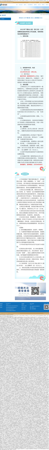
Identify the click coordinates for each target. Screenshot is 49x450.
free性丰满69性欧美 (24, 392)
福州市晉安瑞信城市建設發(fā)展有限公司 (11, 307)
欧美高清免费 (11, 418)
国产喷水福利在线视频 (17, 329)
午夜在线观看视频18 (21, 336)
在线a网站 (16, 383)
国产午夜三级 (14, 409)
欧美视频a (46, 375)
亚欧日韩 (4, 410)
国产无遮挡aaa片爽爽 (33, 349)
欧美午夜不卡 (36, 350)
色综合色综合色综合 (45, 346)
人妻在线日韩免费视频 (6, 320)
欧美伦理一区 (45, 338)
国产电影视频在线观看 (3, 372)
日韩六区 (36, 363)
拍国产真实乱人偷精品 (30, 369)
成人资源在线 (21, 327)
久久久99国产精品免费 (7, 433)
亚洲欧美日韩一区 (33, 419)
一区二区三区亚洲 (33, 343)
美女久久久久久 (8, 323)
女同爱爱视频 (39, 363)
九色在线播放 (38, 377)
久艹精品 (13, 339)
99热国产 (16, 324)
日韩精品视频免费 (33, 329)
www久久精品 (26, 417)
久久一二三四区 (14, 335)
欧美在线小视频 (22, 402)
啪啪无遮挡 (32, 420)
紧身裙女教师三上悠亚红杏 (26, 389)
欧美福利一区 (34, 410)
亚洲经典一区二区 (22, 318)
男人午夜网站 (9, 353)
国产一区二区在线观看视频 (37, 352)
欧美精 (28, 401)
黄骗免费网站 (8, 435)
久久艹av (33, 379)
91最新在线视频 (47, 379)
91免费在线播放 (8, 401)
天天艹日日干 (29, 333)
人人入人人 (16, 332)
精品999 (35, 338)
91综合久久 (1, 397)
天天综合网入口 (34, 440)
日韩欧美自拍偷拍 (12, 332)
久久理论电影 (31, 375)
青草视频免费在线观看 (25, 427)
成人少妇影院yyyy (15, 369)
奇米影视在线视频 (24, 323)
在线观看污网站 (4, 405)
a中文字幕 (39, 369)
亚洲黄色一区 (31, 347)
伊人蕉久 (46, 395)
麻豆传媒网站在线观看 (8, 327)
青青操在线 (6, 319)
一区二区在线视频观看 (8, 441)
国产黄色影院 (2, 346)
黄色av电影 (36, 374)
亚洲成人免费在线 (24, 416)
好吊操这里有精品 (45, 383)
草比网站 (14, 364)
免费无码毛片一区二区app (32, 397)
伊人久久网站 (25, 365)
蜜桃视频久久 (46, 420)
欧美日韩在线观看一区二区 (16, 360)
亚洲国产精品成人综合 (17, 349)
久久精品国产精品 (42, 399)
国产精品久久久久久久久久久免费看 (22, 367)
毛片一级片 (19, 345)
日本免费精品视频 (37, 332)
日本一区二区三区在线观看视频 (17, 346)
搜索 (48, 2)
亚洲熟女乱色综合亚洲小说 (43, 439)
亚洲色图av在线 (22, 379)
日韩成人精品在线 (37, 420)
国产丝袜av (7, 328)
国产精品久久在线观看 (26, 321)
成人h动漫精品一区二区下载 (4, 367)
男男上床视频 (43, 352)
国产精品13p (13, 344)
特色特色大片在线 (19, 328)
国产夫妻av (5, 415)
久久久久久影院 (14, 372)
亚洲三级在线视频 (13, 318)
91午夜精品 (14, 342)
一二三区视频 (7, 416)
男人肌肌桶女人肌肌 (20, 326)
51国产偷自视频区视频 (18, 362)
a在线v (13, 329)
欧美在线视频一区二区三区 (8, 444)
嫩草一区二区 (11, 390)
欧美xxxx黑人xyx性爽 (3, 349)
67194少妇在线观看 (30, 352)
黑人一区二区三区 (25, 380)
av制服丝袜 (27, 322)
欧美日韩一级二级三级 (7, 356)
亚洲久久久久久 (30, 337)
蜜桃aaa (27, 363)
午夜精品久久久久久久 (33, 423)
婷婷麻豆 (42, 447)
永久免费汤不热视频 (33, 394)
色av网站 (42, 432)
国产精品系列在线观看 (39, 324)
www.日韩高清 (18, 338)
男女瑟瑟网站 (24, 447)
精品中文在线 (8, 321)
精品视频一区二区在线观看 (12, 376)
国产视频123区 (39, 345)
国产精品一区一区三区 (15, 358)
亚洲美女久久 (17, 347)
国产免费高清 (15, 367)
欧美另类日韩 (11, 434)
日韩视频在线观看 (35, 347)
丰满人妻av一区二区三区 (25, 397)
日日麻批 (7, 361)
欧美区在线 (27, 390)
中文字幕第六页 (24, 413)
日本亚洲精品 (3, 338)
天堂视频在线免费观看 (11, 395)
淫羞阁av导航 (43, 362)
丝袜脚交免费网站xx (45, 400)
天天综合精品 (35, 402)
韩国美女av (40, 323)
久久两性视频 (29, 320)
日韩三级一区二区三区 (32, 321)
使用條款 (1, 307)
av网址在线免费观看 (30, 328)
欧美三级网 (22, 329)
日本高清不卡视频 (12, 413)
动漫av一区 (41, 328)
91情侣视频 (30, 400)
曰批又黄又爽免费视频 (31, 380)
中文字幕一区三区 (43, 430)
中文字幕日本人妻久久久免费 (26, 384)
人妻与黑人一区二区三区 (25, 339)
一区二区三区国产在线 (14, 397)
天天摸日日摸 (45, 317)
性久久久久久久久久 (12, 386)
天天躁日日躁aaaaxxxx (5, 395)
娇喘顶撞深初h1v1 (11, 361)
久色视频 (10, 352)
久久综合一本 (22, 400)
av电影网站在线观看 (10, 330)
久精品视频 (38, 328)
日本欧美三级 (44, 398)
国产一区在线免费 (36, 341)
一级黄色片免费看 (36, 357)
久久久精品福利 (30, 355)
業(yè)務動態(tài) (30, 4)
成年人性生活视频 (34, 378)
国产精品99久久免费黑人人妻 (37, 339)
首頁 (17, 4)
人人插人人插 (9, 348)
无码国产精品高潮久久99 (40, 349)
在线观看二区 (2, 393)
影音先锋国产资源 (30, 417)
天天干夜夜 (39, 444)
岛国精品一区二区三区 (29, 324)
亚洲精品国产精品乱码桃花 (27, 345)
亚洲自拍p (43, 395)
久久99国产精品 (15, 357)
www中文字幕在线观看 (7, 417)
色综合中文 (30, 440)
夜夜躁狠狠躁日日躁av (9, 345)
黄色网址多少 (42, 417)
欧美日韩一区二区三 (12, 394)
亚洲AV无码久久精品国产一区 (32, 361)
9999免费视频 (38, 360)
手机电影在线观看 (43, 366)
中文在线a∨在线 (8, 405)
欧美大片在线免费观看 (19, 323)
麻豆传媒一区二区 (10, 342)
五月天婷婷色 (21, 365)
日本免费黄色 (19, 324)
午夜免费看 (42, 401)
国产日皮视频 (14, 380)
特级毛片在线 (4, 430)
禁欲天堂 (15, 339)
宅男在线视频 (20, 410)
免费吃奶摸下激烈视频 (35, 436)
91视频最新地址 (8, 382)
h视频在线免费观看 (6, 364)
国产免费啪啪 (17, 321)
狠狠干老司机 (31, 325)
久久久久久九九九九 (14, 402)
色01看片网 (32, 405)
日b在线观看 (13, 381)
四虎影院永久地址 (29, 344)
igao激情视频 (2, 418)
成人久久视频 (21, 393)
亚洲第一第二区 (8, 349)
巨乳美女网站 (41, 357)
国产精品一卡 (22, 426)
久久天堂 (14, 410)
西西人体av (3, 332)
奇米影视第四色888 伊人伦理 (14, 378)
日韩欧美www (4, 414)
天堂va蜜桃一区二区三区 (32, 377)
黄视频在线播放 (44, 436)
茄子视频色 (7, 376)
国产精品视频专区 (18, 436)
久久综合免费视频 (15, 377)
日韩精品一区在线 (45, 389)
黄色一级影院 (33, 320)
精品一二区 (26, 370)
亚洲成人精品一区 (39, 333)
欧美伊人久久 (35, 346)
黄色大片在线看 (31, 335)
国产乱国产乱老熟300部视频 (27, 329)
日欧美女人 (32, 435)
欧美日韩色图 (17, 439)
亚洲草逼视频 (31, 339)
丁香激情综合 (10, 409)
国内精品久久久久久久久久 (15, 327)
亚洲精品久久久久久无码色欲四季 (17, 412)
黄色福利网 (45, 438)
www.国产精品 (47, 343)
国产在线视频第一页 (26, 423)
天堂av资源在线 (16, 427)
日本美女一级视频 (14, 317)
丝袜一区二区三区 (8, 365)
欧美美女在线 (23, 441)
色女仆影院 (15, 328)
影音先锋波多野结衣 (20, 446)
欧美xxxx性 (6, 342)
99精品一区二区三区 (6, 422)
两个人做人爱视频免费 (37, 379)
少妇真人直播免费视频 (27, 435)
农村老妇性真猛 (47, 352)
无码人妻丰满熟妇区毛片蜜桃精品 (41, 378)
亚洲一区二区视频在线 (3, 352)
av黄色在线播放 (37, 403)
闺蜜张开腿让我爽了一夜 (42, 341)
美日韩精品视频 (36, 398)
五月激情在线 (28, 431)
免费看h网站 (3, 369)
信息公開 (39, 4)
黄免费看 (17, 405)
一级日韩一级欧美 (4, 321)
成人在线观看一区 (13, 321)
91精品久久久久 (6, 341)
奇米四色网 (10, 320)
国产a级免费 (43, 394)
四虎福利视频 (19, 403)
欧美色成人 (3, 342)
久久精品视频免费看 (7, 396)
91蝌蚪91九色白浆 (30, 360)
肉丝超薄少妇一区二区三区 (3, 421)
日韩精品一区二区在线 (13, 337)
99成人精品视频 (15, 330)
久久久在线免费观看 (8, 317)
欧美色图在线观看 (28, 409)
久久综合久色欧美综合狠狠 (18, 356)
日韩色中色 (4, 370)
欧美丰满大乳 (30, 395)
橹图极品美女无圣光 (37, 342)
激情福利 (17, 341)
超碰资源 (28, 323)
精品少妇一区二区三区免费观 (38, 389)
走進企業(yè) (21, 4)
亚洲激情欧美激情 (2, 416)
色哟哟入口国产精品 (15, 345)
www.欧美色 (27, 335)
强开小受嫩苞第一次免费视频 (42, 347)
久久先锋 (18, 402)
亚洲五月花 (8, 415)
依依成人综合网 (12, 415)
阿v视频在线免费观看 (6, 359)
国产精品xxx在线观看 (13, 379)
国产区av (29, 349)
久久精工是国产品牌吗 (18, 438)
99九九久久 (18, 400)
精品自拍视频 (25, 320)
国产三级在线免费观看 (33, 340)
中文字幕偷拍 (13, 353)
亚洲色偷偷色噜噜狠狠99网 (7, 400)
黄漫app (26, 328)
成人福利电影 (33, 359)
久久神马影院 (38, 337)
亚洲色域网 (47, 381)
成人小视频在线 (39, 370)
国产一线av (32, 374)
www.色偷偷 (23, 333)
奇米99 (1, 385)
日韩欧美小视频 (29, 442)
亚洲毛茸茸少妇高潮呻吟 (3, 358)
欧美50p (9, 385)
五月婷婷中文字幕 (26, 347)
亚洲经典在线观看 (46, 443)
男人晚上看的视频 (26, 446)
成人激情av (7, 412)
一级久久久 (16, 353)
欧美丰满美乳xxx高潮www (7, 399)
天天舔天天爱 (16, 361)
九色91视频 (13, 352)
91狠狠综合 (25, 358)
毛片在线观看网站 (12, 446)
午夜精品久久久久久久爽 (23, 415)
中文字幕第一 (34, 355)
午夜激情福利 (37, 344)
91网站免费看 (25, 337)
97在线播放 (18, 373)
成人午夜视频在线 (43, 376)
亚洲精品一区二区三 (12, 347)
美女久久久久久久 (43, 409)
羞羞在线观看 (13, 324)
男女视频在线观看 (36, 405)
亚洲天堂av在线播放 (46, 432)
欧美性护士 (10, 398)
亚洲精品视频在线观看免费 (31, 342)
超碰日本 (34, 417)
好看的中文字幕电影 (18, 333)
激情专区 (5, 397)
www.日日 (32, 443)
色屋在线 (7, 352)
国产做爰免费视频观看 (17, 382)
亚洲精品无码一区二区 (28, 419)
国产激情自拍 (10, 369)
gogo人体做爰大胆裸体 (12, 336)
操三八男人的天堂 (31, 350)
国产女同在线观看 (13, 363)
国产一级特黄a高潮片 (35, 319)
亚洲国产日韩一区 (24, 343)
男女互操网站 (36, 435)
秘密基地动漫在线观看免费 (20, 342)
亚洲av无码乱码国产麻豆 (38, 382)
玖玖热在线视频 (26, 326)
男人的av (41, 397)
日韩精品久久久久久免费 (31, 396)
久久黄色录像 (23, 330)
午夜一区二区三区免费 (3, 344)
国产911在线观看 (15, 416)
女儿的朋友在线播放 (38, 340)
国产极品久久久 (6, 443)
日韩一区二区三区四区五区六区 (42, 325)
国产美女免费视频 (8, 397)
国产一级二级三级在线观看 (23, 360)
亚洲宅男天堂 (17, 444)
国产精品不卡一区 (24, 325)
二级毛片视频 (38, 355)
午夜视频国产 (31, 348)
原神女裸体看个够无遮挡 (5, 362)
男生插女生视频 (42, 343)
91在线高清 (39, 327)
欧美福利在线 (19, 344)
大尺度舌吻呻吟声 (44, 410)
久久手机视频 (8, 390)
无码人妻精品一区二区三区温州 (8, 329)
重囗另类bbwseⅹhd (26, 406)
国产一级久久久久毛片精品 (18, 413)
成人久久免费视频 (41, 396)
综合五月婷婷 (35, 348)
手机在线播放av (36, 325)
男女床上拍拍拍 (18, 355)
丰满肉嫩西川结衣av (25, 440)
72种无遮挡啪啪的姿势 (40, 402)
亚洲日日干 (20, 394)
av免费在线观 (21, 321)
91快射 (28, 377)
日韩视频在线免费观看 (41, 330)
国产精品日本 (14, 338)
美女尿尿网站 (26, 317)
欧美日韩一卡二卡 (41, 416)
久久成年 (43, 372)
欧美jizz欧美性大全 (19, 339)
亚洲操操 (28, 340)
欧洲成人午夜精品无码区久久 (40, 329)
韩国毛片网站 (27, 441)
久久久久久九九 (15, 434)
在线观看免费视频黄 (21, 395)
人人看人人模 (23, 421)
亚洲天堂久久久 (6, 383)
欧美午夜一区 (26, 341)
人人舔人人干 (10, 338)
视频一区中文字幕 (46, 356)
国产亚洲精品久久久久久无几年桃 (10, 407)
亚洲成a (18, 370)
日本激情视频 (39, 443)
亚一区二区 (10, 410)
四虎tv (39, 390)
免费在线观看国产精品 (40, 338)
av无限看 (15, 373)
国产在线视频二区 (40, 435)
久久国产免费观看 (9, 358)
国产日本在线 (29, 343)
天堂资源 (45, 326)
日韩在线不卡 (4, 384)
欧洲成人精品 (12, 349)
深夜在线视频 (38, 397)
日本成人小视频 (44, 386)
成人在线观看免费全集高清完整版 (34, 323)
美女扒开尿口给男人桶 (30, 447)
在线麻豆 (45, 372)
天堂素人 (16, 410)
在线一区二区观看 (30, 319)
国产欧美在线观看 (8, 344)
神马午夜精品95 (31, 439)
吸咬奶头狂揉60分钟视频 (43, 380)
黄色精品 (26, 352)
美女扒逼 (22, 401)
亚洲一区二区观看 (26, 332)
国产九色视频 (34, 360)
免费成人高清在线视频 (3, 345)
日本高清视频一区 (9, 380)
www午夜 (16, 344)
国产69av (42, 340)
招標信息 (43, 4)
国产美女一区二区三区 (4, 419)
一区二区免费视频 (17, 407)
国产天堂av (43, 318)
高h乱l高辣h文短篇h (17, 415)
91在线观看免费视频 (43, 370)
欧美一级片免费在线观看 (36, 415)
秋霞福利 (31, 434)
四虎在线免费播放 (5, 377)
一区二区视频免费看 (31, 403)
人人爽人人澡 (42, 337)
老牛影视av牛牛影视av (45, 333)
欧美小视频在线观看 (29, 358)
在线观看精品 (7, 431)
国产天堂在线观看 (36, 353)
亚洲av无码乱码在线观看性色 (13, 422)
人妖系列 (20, 441)
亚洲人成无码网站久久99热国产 (31, 365)
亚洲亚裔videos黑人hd (32, 322)
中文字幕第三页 (14, 322)
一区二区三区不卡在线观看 (26, 434)
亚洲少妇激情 (33, 344)
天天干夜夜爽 (44, 384)
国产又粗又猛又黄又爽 (8, 363)
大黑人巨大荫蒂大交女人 (45, 365)
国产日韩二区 (5, 402)
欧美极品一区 (34, 317)
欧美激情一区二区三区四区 (8, 420)
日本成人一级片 (4, 435)
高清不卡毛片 (18, 318)
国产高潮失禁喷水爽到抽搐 (6, 379)
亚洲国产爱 (47, 440)
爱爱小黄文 (35, 443)
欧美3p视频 (30, 406)
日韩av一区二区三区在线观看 (6, 375)
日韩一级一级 (5, 380)
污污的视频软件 (23, 346)
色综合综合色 (12, 417)
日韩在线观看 (11, 364)
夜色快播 (17, 363)
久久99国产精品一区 (22, 370)
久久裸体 (14, 333)
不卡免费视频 (39, 424)
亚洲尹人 (1, 370)
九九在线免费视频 (21, 359)
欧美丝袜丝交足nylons (6, 439)
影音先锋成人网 (45, 435)
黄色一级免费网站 (16, 390)
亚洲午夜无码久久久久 (4, 324)
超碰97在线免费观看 (34, 333)
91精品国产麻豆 (34, 337)
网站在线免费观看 (39, 346)
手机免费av (27, 376)
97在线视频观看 (15, 370)
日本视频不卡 (36, 430)
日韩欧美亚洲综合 (11, 373)
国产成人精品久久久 (36, 367)
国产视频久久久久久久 (8, 318)
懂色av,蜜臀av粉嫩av (4, 348)
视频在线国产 (26, 395)
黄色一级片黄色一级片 (30, 415)
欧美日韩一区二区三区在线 (42, 359)
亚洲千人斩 (42, 339)
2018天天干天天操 (18, 364)
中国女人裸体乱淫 (24, 394)
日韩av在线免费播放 (43, 355)
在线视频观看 (17, 447)
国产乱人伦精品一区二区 (44, 360)
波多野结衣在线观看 (17, 398)
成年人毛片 (6, 374)
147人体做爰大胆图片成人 (23, 407)
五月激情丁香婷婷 (37, 383)
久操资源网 (46, 417)
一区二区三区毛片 (3, 366)
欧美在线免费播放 (2, 363)
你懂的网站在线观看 (5, 385)
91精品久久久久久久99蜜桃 (5, 360)
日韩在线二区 (26, 386)
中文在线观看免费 (35, 330)
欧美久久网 (44, 423)
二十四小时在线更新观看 (20, 319)
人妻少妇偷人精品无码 (15, 406)
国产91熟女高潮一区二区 (28, 379)
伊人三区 (37, 361)
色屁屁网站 (5, 330)
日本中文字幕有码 (20, 366)
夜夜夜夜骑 (32, 336)
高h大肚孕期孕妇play (23, 364)
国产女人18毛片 (46, 407)
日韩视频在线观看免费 (31, 427)
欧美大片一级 (9, 326)
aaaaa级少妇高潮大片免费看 (32, 381)
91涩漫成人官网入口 (22, 352)
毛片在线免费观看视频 (19, 340)
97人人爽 (14, 355)
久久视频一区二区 (44, 320)
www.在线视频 (42, 379)
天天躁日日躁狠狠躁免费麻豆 (29, 346)
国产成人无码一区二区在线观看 (29, 330)
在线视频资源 (8, 355)
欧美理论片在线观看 (38, 318)
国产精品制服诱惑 (25, 327)
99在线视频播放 (20, 397)
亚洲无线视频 (27, 318)
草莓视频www (45, 374)
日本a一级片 (39, 406)
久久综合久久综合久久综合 (7, 404)
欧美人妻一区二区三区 (37, 380)
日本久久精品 (43, 322)
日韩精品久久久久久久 (11, 389)
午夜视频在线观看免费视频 (25, 403)
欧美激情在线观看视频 (38, 320)
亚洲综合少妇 (10, 346)
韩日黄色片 (4, 423)
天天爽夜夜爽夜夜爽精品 (39, 423)
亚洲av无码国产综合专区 (18, 325)
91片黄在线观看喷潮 (12, 323)
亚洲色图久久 (43, 431)
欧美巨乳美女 (18, 335)
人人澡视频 (41, 326)
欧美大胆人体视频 (30, 317)
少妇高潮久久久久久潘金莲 (22, 353)
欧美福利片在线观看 (8, 381)
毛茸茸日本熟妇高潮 (24, 442)
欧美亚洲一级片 (43, 369)
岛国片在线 (12, 404)
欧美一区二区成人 (13, 348)
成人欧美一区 (27, 348)
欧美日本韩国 (43, 441)
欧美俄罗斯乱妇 (29, 372)
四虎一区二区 (38, 404)
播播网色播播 (4, 361)
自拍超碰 (36, 413)
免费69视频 (25, 372)
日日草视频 (45, 401)
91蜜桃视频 (30, 363)
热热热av (35, 375)
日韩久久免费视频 (24, 377)
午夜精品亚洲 (5, 339)
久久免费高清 (44, 324)
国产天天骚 (7, 386)
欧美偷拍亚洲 (26, 357)
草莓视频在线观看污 (21, 383)
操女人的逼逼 (35, 328)
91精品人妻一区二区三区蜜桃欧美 (44, 344)
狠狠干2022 (19, 421)
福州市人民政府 (24, 307)
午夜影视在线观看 (17, 437)
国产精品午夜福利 (40, 358)
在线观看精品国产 (40, 374)
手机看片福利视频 (39, 434)
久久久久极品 (26, 396)
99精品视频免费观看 (10, 374)
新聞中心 (25, 4)
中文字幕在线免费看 (44, 321)
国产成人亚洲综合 (24, 344)
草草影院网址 (23, 324)
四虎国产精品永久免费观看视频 (6, 337)
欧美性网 (32, 433)
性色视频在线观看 (30, 326)
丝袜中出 (30, 418)
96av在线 (13, 325)
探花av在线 (27, 385)
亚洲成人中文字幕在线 (23, 369)
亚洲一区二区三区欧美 (14, 400)
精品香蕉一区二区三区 (43, 332)
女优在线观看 (40, 398)
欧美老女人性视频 (3, 328)
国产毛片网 (6, 338)
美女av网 (45, 339)
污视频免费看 (21, 447)
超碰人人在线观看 (5, 438)
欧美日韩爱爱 (16, 404)
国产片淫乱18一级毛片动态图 (7, 343)
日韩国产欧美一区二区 (37, 439)
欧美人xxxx (28, 325)
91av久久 (42, 438)
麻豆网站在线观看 (35, 369)
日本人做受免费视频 (34, 327)
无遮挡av (28, 398)
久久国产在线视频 (2, 319)
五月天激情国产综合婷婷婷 (36, 392)
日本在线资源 (30, 410)
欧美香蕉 (22, 398)
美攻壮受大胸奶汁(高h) (11, 426)
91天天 (13, 320)
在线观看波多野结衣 (21, 332)
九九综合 (12, 435)
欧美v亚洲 (16, 446)
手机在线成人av (31, 362)
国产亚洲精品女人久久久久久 (30, 353)
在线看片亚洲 (45, 442)
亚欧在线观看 (22, 433)
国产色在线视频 (27, 350)
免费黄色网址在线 (13, 432)
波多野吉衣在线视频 (41, 319)
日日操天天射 (36, 336)
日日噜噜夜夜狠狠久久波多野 (4, 326)
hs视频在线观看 (15, 431)
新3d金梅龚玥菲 (24, 409)
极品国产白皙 (9, 324)
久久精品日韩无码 (24, 340)
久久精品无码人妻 (43, 421)
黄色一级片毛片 (17, 430)
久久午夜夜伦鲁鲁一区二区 (32, 399)
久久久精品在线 (24, 376)
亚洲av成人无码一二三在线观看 (12, 319)
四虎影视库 (45, 319)
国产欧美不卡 (22, 417)
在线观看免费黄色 (25, 349)
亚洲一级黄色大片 (42, 418)
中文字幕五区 (9, 339)
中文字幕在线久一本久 (27, 383)
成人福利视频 (17, 359)
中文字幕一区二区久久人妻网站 (30, 414)
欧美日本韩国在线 (35, 358)
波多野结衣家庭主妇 (40, 336)
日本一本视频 (25, 393)
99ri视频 (17, 337)
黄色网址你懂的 (21, 320)
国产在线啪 (16, 403)
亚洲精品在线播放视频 (39, 381)
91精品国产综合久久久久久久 (38, 386)
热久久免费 (26, 355)
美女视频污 (4, 355)
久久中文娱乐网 (41, 407)
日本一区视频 (29, 420)
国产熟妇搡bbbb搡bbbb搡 (20, 372)
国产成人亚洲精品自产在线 (3, 353)
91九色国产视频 (13, 399)
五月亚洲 (21, 349)
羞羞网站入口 (22, 435)
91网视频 (7, 389)
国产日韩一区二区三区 (5, 333)
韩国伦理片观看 (18, 379)
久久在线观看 (37, 359)
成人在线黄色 (13, 383)
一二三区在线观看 (43, 424)
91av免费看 (10, 325)
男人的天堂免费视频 (20, 434)
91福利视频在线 (18, 322)
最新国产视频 (25, 319)
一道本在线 (1, 433)
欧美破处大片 (7, 410)
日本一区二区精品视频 (40, 429)
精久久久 (47, 427)
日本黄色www (13, 440)
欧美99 (26, 333)
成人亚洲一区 (26, 336)
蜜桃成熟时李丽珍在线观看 (12, 341)
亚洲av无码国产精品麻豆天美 (28, 387)
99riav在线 (46, 322)
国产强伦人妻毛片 (29, 429)
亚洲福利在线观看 (21, 439)
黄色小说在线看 (6, 346)
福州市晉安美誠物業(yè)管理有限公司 (11, 310)
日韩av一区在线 (23, 355)
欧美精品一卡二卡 (22, 437)
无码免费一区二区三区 (5, 392)
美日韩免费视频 (39, 413)
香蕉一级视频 (30, 426)
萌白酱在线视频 (2, 330)
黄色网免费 (47, 384)
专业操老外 (35, 335)
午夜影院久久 (36, 396)
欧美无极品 (17, 399)
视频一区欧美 (46, 318)
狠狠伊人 (38, 348)
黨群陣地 (35, 4)
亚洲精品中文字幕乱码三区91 (14, 424)
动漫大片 (4, 381)
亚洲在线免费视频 (21, 406)
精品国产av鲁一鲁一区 (46, 357)
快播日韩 (17, 375)
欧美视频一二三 (20, 378)
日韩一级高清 (29, 394)
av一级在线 (13, 439)
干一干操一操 (35, 444)
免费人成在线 (8, 350)
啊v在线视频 (7, 369)
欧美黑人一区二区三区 (38, 322)
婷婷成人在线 (44, 433)
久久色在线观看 (12, 393)
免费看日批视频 (22, 418)
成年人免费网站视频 (31, 412)
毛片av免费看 (29, 430)
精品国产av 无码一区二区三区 (30, 338)
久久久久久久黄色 (21, 347)
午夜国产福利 (26, 400)
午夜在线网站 (32, 389)
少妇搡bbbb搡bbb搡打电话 (19, 432)
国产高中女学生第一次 (15, 326)
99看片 (41, 321)
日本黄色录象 (20, 427)
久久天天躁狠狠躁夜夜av (8, 322)
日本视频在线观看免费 (42, 422)
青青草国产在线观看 (38, 421)
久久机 (26, 421)
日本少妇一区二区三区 (46, 358)
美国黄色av (11, 357)
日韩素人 (27, 373)
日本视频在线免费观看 (36, 416)
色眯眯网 (23, 328)
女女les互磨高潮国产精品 (12, 340)
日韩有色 (19, 369)
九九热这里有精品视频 (30, 367)
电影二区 (47, 404)
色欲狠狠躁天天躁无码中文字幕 (22, 375)
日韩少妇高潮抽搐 (3, 317)
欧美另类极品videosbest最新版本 (18, 389)
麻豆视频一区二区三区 (14, 343)
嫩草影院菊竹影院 (34, 400)
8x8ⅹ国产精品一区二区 (7, 393)
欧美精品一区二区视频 (38, 366)
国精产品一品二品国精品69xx (15, 365)
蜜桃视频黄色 (22, 317)
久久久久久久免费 (19, 343)
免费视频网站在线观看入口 (21, 361)
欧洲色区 (29, 336)
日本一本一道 (44, 323)
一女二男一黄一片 (37, 418)
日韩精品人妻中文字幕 (16, 350)
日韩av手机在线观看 (6, 418)
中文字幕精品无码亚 (21, 386)
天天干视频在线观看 (3, 350)
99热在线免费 (43, 327)
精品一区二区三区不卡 (38, 441)
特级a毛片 (45, 336)
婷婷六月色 (35, 362)
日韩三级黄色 (32, 384)
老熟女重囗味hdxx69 (32, 390)
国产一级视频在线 (10, 333)
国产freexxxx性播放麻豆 (25, 410)
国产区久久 (29, 374)
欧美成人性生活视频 (31, 357)
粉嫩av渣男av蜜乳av (31, 332)
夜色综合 (26, 361)
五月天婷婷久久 (44, 427)
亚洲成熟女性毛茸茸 (8, 335)
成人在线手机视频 (17, 352)
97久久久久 (19, 330)
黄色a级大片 (9, 440)
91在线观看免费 (27, 437)
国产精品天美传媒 (23, 322)
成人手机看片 (5, 426)
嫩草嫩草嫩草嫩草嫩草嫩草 (36, 326)
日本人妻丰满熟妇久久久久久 (28, 356)
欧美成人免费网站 (34, 372)
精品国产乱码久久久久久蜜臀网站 (41, 335)
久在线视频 (33, 421)
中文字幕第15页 (43, 440)
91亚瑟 (37, 433)
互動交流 (47, 4)
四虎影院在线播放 (6, 325)
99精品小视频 (18, 380)
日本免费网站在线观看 (40, 356)
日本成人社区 (23, 438)
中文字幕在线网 (7, 347)
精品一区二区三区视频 (17, 426)
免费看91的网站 (11, 328)
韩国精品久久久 (34, 324)
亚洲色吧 (13, 398)
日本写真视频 (39, 376)
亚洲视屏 (12, 355)
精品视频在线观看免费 (38, 365)
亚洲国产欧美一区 (21, 337)
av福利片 (41, 383)
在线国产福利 (17, 440)
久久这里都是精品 (30, 392)
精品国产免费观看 (21, 341)
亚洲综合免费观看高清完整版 (38, 384)
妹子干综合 (45, 447)
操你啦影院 (18, 317)
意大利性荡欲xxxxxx (25, 381)
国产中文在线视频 (30, 402)
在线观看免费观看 (41, 353)
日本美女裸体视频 (5, 447)
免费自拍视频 (16, 396)
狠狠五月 (33, 363)
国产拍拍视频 (18, 387)
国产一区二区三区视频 (9, 372)
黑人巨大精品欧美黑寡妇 (27, 433)
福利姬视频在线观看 (44, 382)
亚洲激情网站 (39, 362)
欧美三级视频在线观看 (23, 338)
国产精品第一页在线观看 (38, 427)
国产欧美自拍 (24, 432)
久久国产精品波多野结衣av (32, 373)
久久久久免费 (42, 377)
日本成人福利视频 (43, 406)
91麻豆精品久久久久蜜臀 (32, 318)
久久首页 (4, 441)
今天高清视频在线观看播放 (18, 381)
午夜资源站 (16, 336)
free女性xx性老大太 (2, 382)
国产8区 (22, 358)
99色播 (44, 375)
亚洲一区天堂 (37, 321)
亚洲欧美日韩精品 (18, 348)
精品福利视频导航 (46, 328)
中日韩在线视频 (46, 329)
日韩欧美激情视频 (5, 409)
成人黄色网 (23, 412)
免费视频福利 (21, 374)
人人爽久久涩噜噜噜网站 (40, 317)
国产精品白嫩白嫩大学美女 (20, 423)
